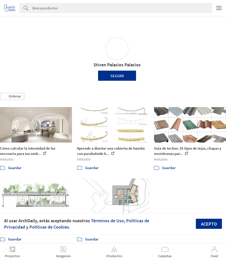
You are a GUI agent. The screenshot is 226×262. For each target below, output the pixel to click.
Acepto (209, 224)
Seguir (117, 75)
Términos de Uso (107, 221)
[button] (12, 96)
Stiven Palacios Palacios (117, 65)
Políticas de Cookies (49, 227)
